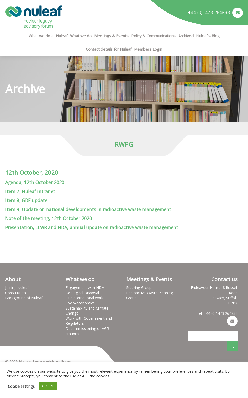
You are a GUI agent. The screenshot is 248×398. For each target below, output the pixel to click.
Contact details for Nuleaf (108, 49)
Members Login (148, 49)
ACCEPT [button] (48, 386)
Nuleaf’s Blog (208, 35)
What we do (81, 35)
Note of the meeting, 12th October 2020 (48, 218)
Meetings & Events (111, 35)
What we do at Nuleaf (48, 35)
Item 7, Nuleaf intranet (30, 191)
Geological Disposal (82, 292)
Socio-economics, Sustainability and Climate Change (87, 308)
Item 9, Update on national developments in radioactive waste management (88, 209)
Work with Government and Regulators (89, 321)
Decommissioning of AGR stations (87, 331)
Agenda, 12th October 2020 (34, 182)
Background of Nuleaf (23, 297)
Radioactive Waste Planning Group (149, 295)
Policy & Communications (153, 35)
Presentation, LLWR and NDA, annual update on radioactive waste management (91, 227)
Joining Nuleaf (17, 287)
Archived (186, 35)
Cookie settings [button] (21, 386)
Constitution (15, 292)
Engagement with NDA (85, 287)
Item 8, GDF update (26, 200)
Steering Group (138, 287)
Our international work (84, 297)
